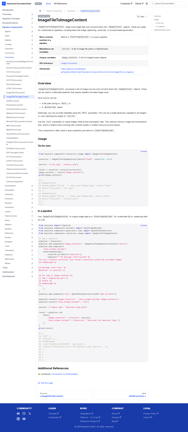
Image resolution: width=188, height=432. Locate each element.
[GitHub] (24, 413)
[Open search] (168, 3)
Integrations (86, 413)
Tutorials (53, 413)
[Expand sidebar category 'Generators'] (32, 207)
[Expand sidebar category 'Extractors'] (32, 199)
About (116, 413)
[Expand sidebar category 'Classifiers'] (32, 49)
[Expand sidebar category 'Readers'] (32, 229)
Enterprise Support (90, 421)
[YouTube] (24, 419)
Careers (116, 417)
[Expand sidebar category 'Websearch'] (32, 259)
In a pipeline (160, 26)
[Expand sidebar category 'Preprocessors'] (32, 216)
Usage (156, 19)
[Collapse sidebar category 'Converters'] (32, 57)
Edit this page (45, 383)
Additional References (162, 30)
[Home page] (40, 11)
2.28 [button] (37, 4)
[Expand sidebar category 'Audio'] (32, 36)
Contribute (126, 3)
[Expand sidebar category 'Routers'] (32, 237)
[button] (18, 14)
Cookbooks (54, 417)
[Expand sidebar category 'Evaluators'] (32, 194)
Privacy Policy (151, 413)
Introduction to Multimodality (64, 374)
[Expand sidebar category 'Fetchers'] (32, 203)
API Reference (60, 3)
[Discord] (18, 413)
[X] (30, 413)
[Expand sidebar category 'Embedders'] (32, 190)
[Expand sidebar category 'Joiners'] (32, 212)
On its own (160, 23)
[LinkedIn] (18, 419)
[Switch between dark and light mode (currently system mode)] (147, 4)
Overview (157, 16)
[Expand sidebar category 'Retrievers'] (32, 233)
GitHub (139, 3)
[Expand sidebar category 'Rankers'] (32, 224)
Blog (115, 421)
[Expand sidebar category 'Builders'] (32, 40)
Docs (48, 3)
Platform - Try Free (90, 417)
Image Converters (69, 63)
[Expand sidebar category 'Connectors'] (32, 53)
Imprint (147, 417)
